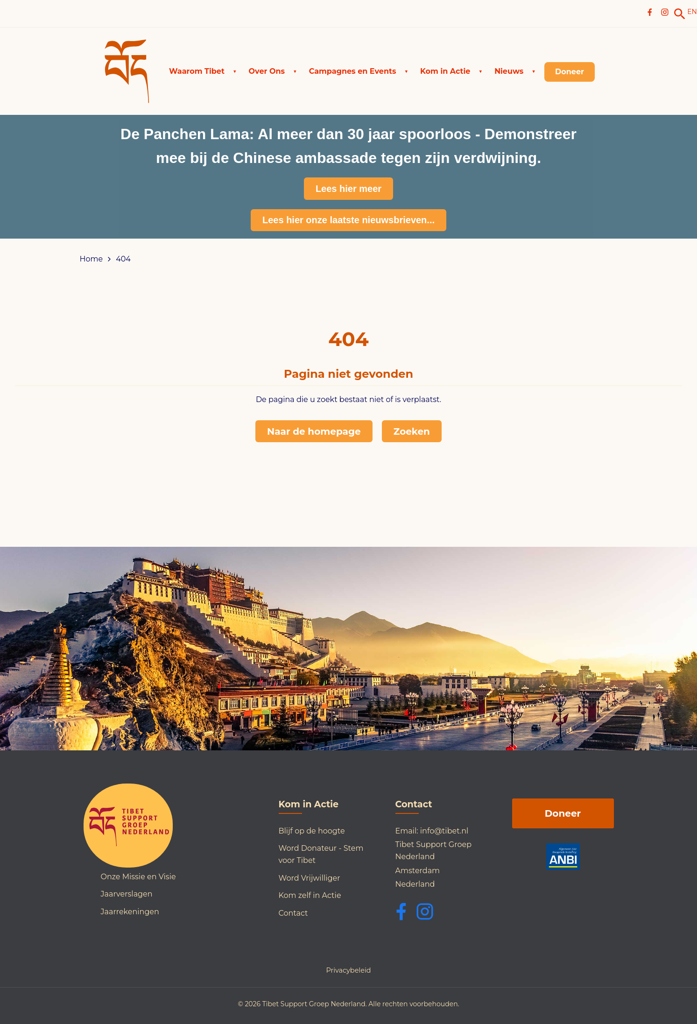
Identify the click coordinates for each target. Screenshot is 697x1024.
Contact (293, 913)
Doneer (563, 813)
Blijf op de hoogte (312, 830)
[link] (679, 14)
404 (123, 259)
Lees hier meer (348, 189)
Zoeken (412, 431)
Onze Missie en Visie (138, 876)
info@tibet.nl (444, 830)
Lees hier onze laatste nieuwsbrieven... (348, 220)
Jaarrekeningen (130, 911)
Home (91, 259)
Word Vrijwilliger (309, 878)
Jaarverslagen (127, 894)
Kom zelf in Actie (310, 895)
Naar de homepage (314, 431)
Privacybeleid (348, 970)
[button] (203, 71)
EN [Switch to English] (692, 11)
